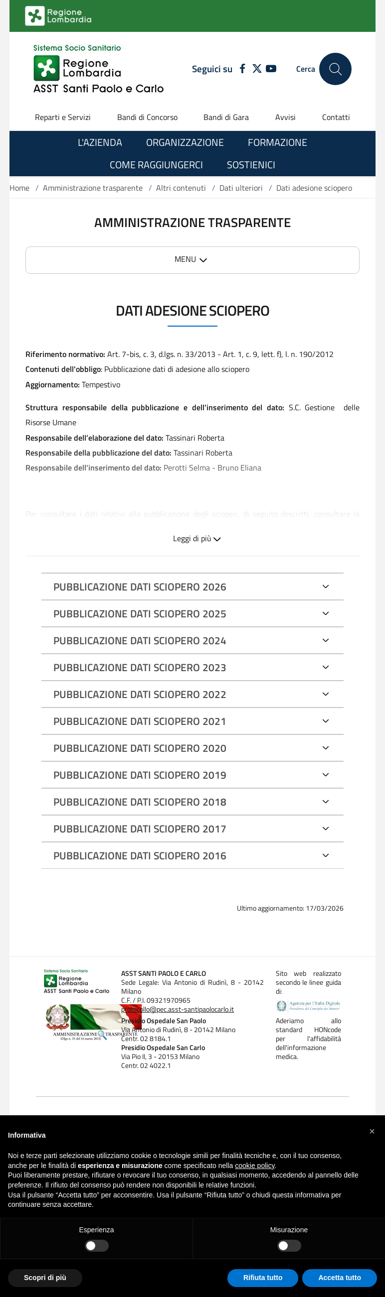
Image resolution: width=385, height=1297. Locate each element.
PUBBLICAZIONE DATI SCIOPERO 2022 (139, 694)
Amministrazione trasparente (93, 188)
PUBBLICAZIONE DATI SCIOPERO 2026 (139, 586)
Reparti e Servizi (63, 117)
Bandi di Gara (226, 117)
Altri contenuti (181, 188)
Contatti (336, 117)
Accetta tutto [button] (339, 1278)
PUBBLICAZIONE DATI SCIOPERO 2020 (139, 748)
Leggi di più (192, 538)
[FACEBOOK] (240, 69)
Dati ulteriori (241, 188)
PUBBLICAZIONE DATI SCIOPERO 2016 (139, 855)
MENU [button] (185, 259)
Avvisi (285, 117)
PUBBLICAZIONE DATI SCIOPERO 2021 (139, 721)
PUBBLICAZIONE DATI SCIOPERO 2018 (139, 802)
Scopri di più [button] (45, 1278)
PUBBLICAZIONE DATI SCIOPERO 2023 (139, 667)
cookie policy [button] (254, 1166)
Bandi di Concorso (147, 117)
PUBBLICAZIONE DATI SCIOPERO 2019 (139, 775)
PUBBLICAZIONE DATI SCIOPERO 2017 (139, 828)
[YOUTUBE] (271, 69)
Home (19, 188)
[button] (372, 1131)
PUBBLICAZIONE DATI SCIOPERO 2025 (139, 613)
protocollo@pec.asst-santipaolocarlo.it (177, 1009)
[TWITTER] (257, 69)
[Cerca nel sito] (335, 69)
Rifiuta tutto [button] (263, 1278)
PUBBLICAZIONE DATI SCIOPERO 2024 (139, 640)
